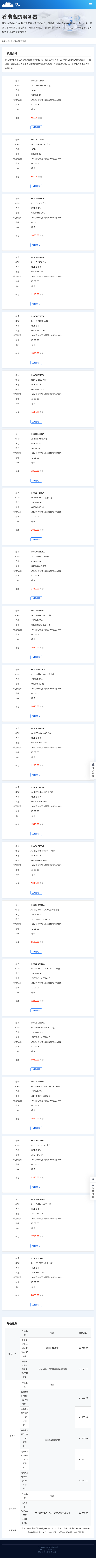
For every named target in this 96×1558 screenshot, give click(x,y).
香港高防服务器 (20, 41)
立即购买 (36, 127)
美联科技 (54, 1547)
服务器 (9, 41)
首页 (3, 41)
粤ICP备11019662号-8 (48, 1550)
